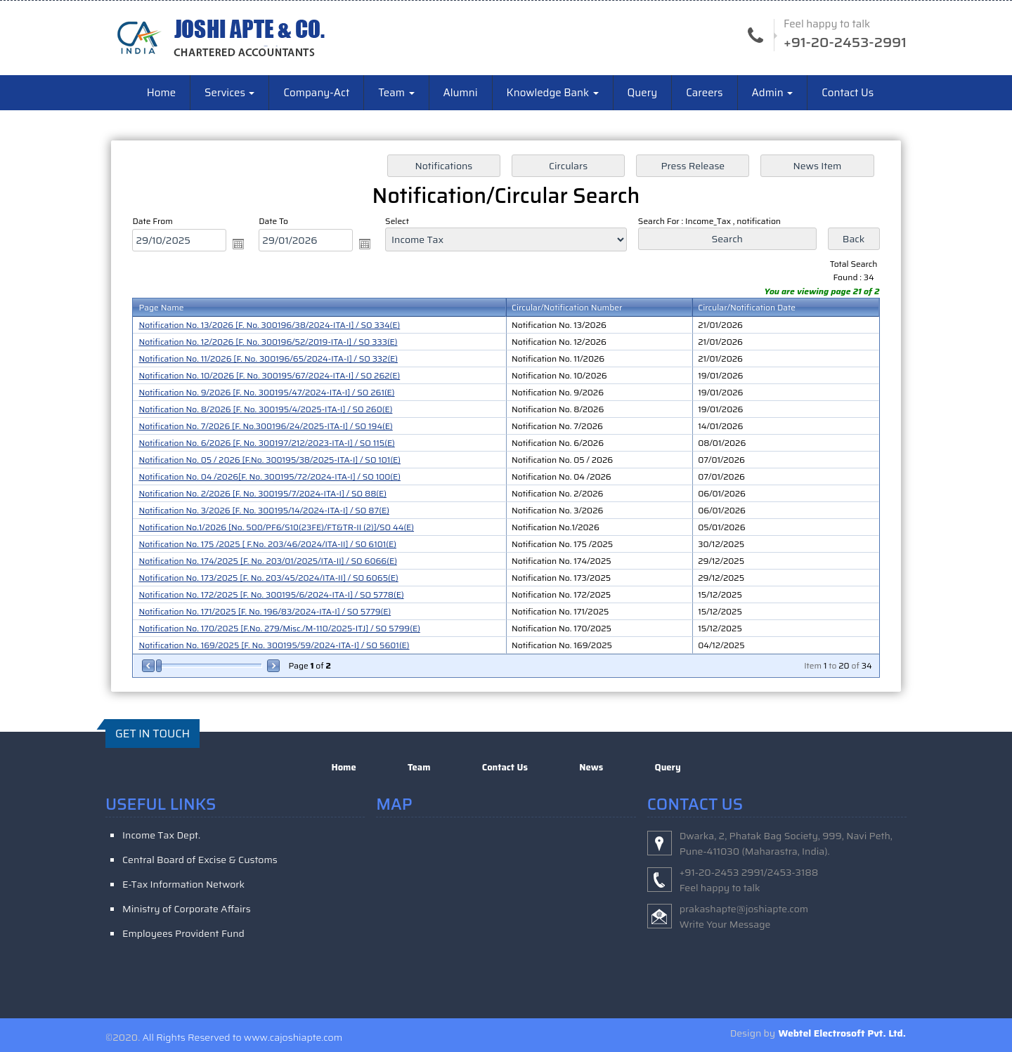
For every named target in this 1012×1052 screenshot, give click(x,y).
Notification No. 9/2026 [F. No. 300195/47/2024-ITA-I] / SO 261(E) (266, 392)
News (591, 767)
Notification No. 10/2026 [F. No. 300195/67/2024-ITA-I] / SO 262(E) (269, 375)
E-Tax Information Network (183, 884)
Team (396, 92)
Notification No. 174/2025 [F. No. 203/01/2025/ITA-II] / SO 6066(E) (267, 560)
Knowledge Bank (553, 92)
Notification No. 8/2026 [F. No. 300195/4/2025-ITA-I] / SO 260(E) (265, 409)
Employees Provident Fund (183, 933)
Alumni (460, 92)
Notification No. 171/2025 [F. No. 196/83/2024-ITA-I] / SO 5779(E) (264, 611)
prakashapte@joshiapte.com (744, 908)
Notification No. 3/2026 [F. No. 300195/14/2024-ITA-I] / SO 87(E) (263, 510)
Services (229, 92)
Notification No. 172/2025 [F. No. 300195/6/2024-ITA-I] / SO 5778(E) (270, 594)
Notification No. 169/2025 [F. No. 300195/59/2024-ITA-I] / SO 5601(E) (273, 645)
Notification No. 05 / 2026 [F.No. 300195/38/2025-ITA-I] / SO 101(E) (269, 459)
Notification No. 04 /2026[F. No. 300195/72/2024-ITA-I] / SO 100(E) (269, 476)
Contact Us (848, 92)
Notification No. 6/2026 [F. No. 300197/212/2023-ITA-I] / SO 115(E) (266, 442)
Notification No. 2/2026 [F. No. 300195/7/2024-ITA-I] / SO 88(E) (262, 493)
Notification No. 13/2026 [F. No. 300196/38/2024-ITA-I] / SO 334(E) (269, 324)
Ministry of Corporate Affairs (186, 908)
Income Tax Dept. (161, 835)
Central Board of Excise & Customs (200, 859)
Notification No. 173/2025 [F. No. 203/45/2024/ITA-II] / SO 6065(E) (268, 577)
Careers (704, 92)
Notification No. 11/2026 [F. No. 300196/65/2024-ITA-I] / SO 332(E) (268, 358)
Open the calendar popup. (238, 243)
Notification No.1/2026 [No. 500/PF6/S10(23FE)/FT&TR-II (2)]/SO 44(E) (276, 527)
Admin (772, 92)
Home (161, 92)
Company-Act (316, 92)
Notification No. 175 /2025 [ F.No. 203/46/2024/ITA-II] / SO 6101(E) (267, 544)
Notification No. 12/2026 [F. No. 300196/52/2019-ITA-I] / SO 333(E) (267, 341)
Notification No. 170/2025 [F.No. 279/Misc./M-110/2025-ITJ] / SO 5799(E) (279, 628)
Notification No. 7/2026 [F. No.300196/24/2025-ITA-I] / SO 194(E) (265, 426)
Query (643, 92)
